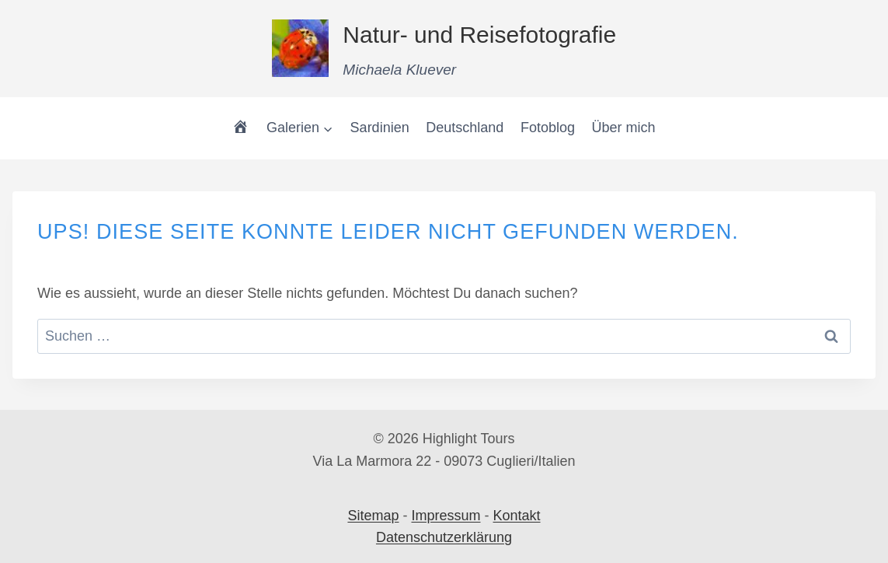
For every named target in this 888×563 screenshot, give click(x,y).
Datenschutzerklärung (444, 537)
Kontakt (517, 515)
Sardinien (379, 127)
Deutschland (464, 127)
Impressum (445, 515)
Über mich (624, 127)
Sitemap (373, 515)
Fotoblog (548, 127)
